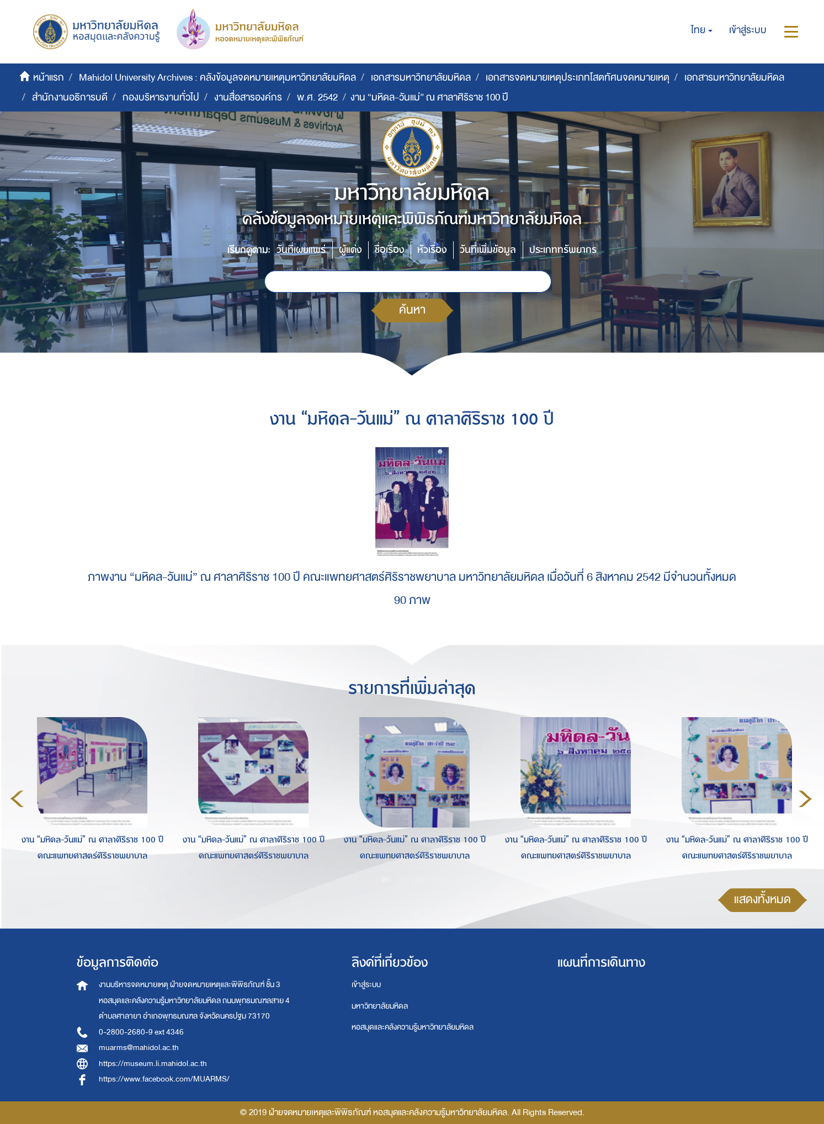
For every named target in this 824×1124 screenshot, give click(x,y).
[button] (702, 30)
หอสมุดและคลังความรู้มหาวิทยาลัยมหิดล (413, 1027)
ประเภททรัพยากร (563, 249)
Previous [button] (17, 799)
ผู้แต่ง (350, 249)
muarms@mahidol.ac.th (139, 1047)
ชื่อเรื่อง (389, 249)
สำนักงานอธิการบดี (70, 97)
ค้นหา (412, 310)
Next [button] (805, 799)
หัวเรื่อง (431, 249)
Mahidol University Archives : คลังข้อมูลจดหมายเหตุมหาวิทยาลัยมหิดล (217, 77)
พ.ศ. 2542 (317, 97)
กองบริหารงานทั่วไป (161, 97)
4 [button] (436, 879)
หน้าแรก (48, 77)
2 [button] (402, 879)
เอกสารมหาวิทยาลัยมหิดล (421, 77)
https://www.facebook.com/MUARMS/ (164, 1079)
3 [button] (419, 879)
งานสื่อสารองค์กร (248, 97)
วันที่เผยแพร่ (301, 249)
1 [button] (386, 879)
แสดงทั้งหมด (762, 899)
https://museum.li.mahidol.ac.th (153, 1063)
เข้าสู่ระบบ (366, 985)
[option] (89, 797)
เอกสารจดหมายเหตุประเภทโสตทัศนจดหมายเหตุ (577, 77)
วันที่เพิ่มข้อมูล (488, 249)
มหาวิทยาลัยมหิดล (380, 1006)
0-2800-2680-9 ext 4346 (141, 1032)
